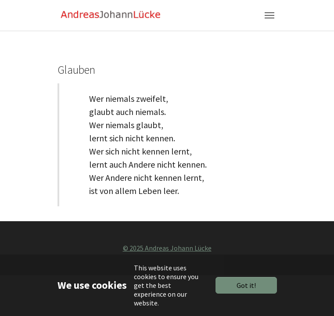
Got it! (246, 285)
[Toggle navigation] (269, 15)
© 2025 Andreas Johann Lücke (167, 248)
